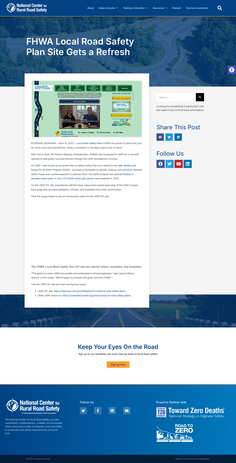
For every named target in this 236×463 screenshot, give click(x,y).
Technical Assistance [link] (197, 8)
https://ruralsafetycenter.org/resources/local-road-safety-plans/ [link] (97, 295)
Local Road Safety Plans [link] (89, 143)
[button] (220, 8)
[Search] (200, 97)
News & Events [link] (108, 8)
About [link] (90, 8)
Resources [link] (160, 8)
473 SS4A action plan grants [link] (78, 178)
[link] (231, 70)
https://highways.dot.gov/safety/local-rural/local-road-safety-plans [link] (89, 291)
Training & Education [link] (135, 8)
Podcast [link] (176, 8)
